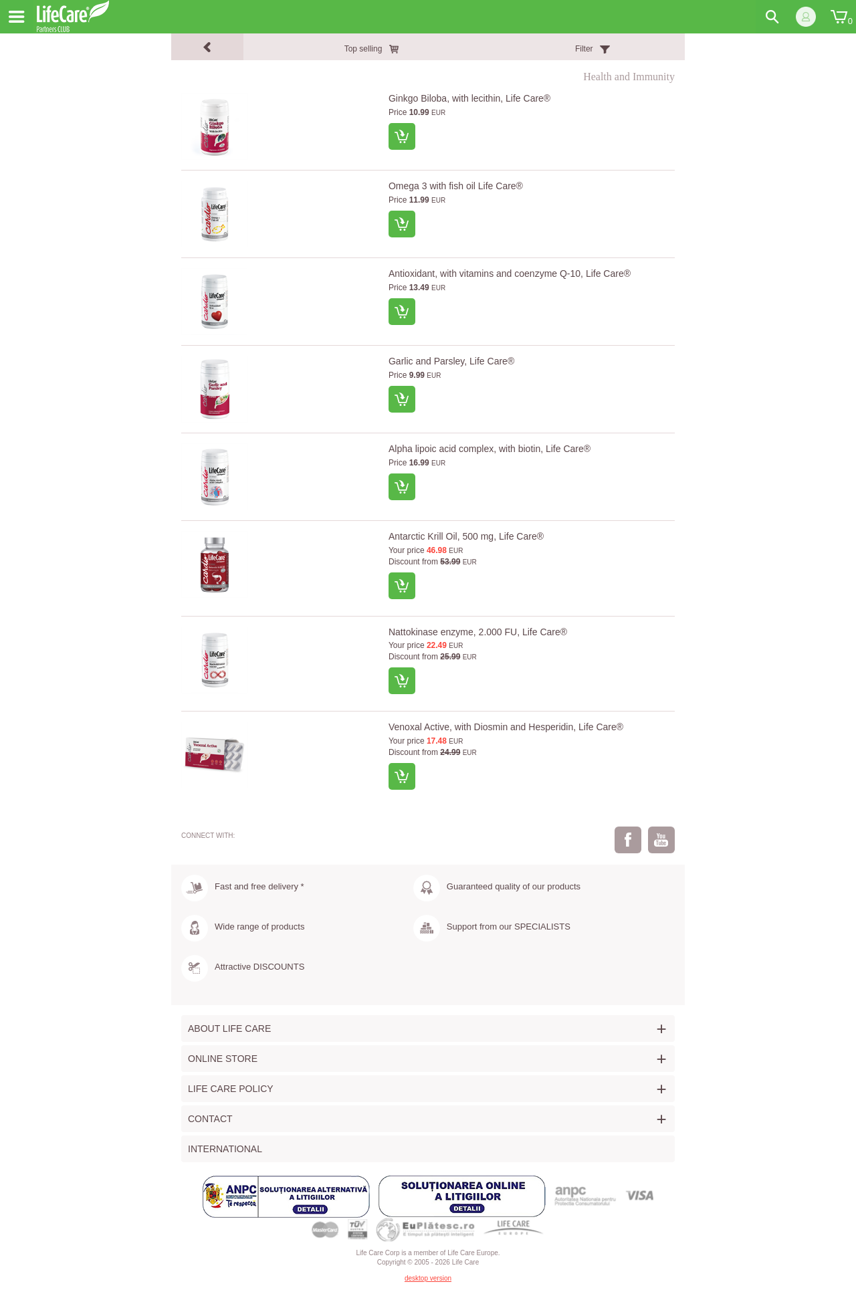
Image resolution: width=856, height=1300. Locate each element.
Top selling (363, 48)
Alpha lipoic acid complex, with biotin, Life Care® (490, 448)
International (225, 1149)
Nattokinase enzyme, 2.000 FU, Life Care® (478, 632)
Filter (584, 48)
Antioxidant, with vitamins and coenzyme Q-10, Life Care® (510, 273)
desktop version (428, 1278)
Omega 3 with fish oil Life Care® (456, 186)
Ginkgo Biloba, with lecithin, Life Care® (469, 98)
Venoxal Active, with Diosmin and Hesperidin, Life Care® (506, 727)
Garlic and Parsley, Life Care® (451, 361)
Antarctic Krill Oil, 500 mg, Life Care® (466, 536)
